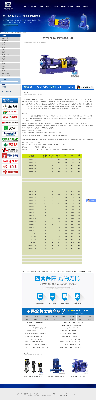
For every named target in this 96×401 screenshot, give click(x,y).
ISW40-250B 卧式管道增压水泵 (69, 333)
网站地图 (49, 395)
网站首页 (26, 6)
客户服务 (70, 6)
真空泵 (3, 59)
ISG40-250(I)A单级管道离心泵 (33, 339)
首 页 (1, 33)
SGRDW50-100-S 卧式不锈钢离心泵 (35, 322)
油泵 (3, 61)
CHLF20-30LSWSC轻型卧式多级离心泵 (36, 344)
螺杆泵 (89, 319)
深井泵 (3, 68)
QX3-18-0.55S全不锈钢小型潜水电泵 (35, 333)
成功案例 (56, 6)
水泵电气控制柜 (6, 75)
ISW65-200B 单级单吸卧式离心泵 (79, 376)
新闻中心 (48, 6)
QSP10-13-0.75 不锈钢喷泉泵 (68, 330)
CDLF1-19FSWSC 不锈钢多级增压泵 (33, 376)
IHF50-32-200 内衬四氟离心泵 (79, 271)
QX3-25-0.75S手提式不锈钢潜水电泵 (35, 328)
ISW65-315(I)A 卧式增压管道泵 (34, 342)
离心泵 (36, 316)
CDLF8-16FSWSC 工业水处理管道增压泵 (71, 322)
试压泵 (3, 66)
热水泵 (46, 319)
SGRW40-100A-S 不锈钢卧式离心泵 (70, 342)
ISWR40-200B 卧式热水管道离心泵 (70, 339)
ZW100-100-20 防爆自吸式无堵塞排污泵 (36, 347)
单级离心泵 (5, 38)
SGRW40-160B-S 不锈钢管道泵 (69, 336)
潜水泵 (72, 319)
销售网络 (78, 6)
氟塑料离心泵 (29, 104)
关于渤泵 (33, 6)
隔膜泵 (81, 319)
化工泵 (3, 47)
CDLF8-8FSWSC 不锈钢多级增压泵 (70, 344)
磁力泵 (3, 45)
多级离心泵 (5, 40)
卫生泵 (3, 52)
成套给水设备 (5, 73)
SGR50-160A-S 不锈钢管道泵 (33, 336)
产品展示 (41, 6)
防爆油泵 (36, 319)
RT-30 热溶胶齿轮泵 (31, 330)
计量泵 (3, 56)
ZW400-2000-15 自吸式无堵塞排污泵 (70, 347)
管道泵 (26, 316)
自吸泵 (3, 49)
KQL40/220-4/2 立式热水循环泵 (56, 376)
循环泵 (55, 319)
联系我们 (85, 6)
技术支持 (63, 6)
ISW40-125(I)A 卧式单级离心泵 (69, 328)
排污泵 (3, 42)
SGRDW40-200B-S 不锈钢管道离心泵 (70, 325)
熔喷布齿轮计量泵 (30, 325)
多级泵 (46, 316)
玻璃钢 (3, 70)
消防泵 (3, 63)
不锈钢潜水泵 (5, 54)
